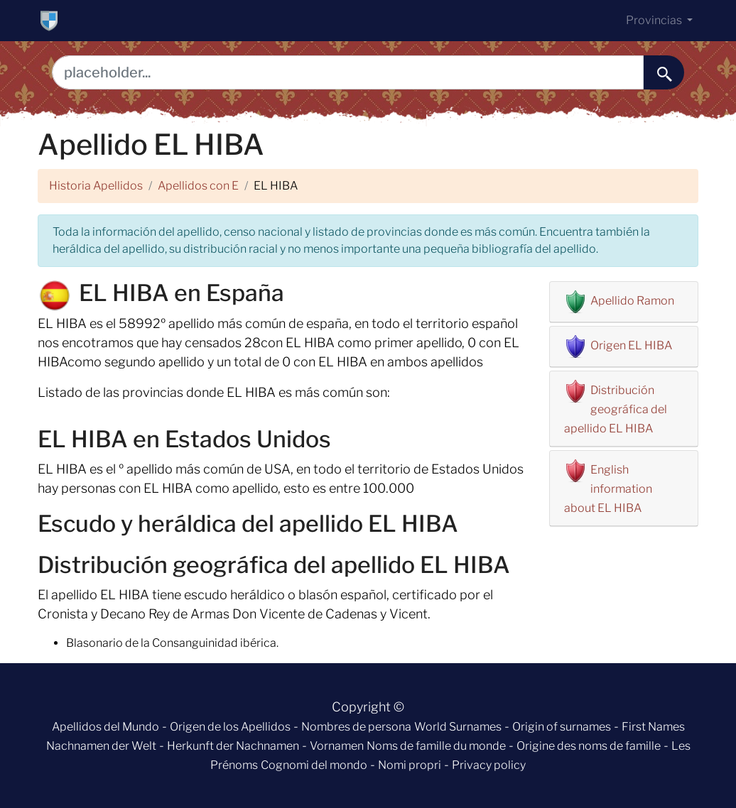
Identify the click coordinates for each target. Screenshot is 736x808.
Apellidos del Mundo (105, 726)
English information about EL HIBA (608, 489)
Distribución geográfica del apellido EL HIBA (615, 409)
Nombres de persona (356, 726)
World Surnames (458, 726)
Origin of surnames (561, 726)
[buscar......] (664, 72)
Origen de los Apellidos (230, 726)
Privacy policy (489, 765)
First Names (653, 726)
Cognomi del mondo (314, 765)
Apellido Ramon (632, 300)
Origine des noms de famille (588, 746)
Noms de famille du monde (436, 746)
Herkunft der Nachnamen (233, 746)
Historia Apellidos (96, 185)
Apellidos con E (198, 185)
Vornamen (337, 746)
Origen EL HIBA (631, 345)
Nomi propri (409, 765)
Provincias (655, 20)
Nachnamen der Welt (101, 746)
